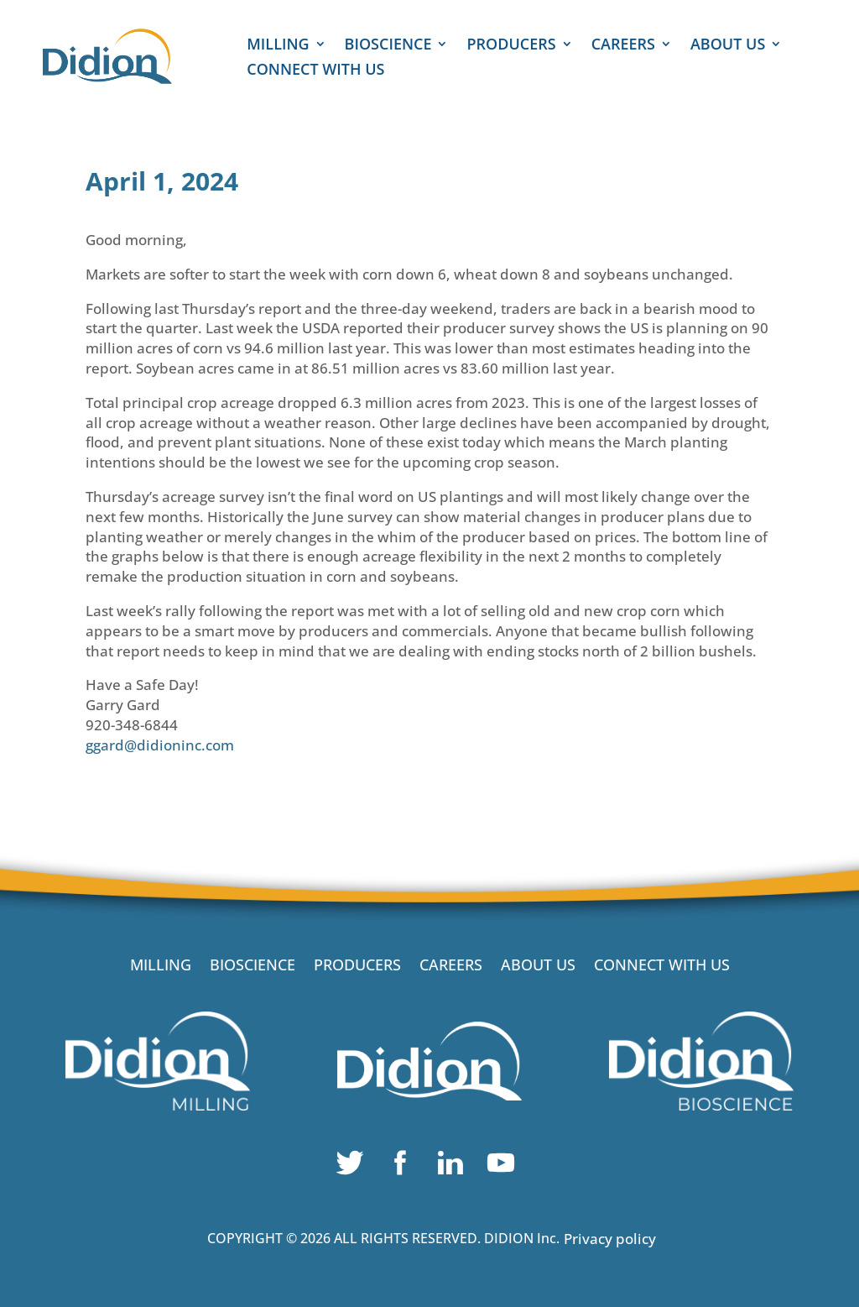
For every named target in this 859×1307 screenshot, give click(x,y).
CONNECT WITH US (315, 71)
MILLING (278, 46)
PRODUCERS (510, 46)
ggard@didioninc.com (160, 745)
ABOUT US (727, 46)
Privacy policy (610, 1238)
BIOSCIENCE (388, 46)
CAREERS (623, 46)
